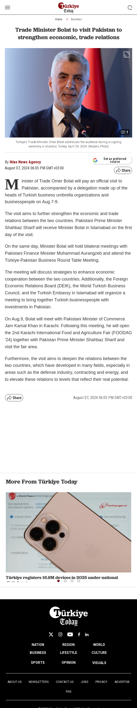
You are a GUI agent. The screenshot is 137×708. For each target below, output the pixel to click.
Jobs (84, 682)
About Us (14, 682)
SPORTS (38, 662)
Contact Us (64, 682)
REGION (68, 644)
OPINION (69, 662)
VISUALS (99, 663)
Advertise (122, 682)
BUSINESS (38, 652)
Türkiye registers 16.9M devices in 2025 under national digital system (62, 580)
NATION (38, 644)
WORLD (99, 644)
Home (58, 19)
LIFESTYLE (68, 652)
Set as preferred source (109, 160)
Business (76, 19)
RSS (68, 691)
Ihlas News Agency (25, 162)
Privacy (101, 682)
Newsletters (39, 682)
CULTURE (99, 652)
